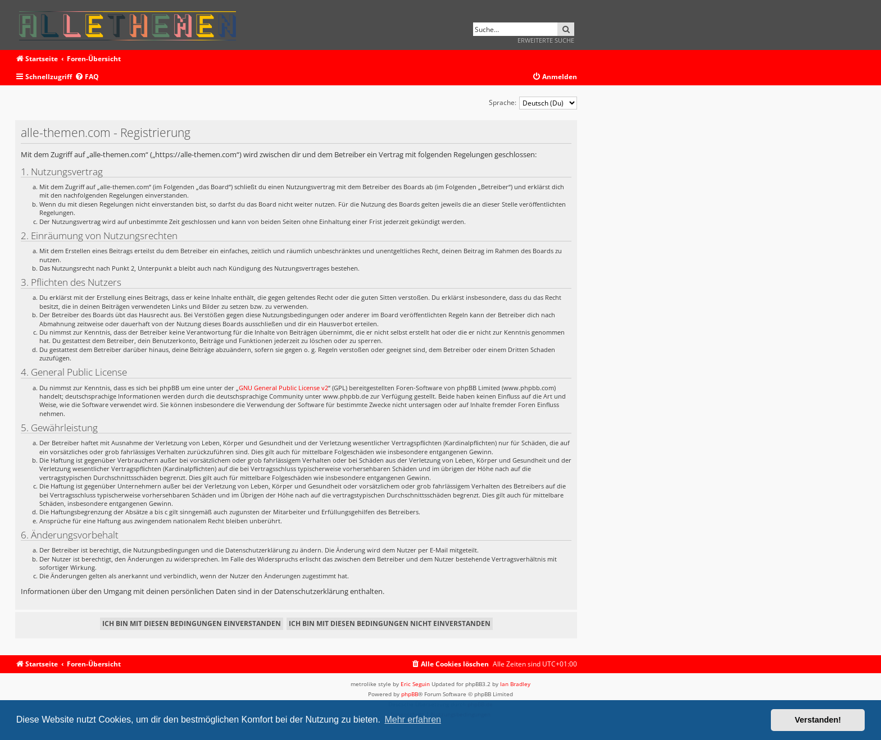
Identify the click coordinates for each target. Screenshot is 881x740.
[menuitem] (87, 77)
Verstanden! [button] (818, 719)
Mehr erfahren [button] (412, 719)
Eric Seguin (415, 684)
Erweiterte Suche (545, 40)
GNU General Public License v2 (283, 387)
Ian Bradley (515, 684)
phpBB (409, 694)
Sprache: (502, 102)
